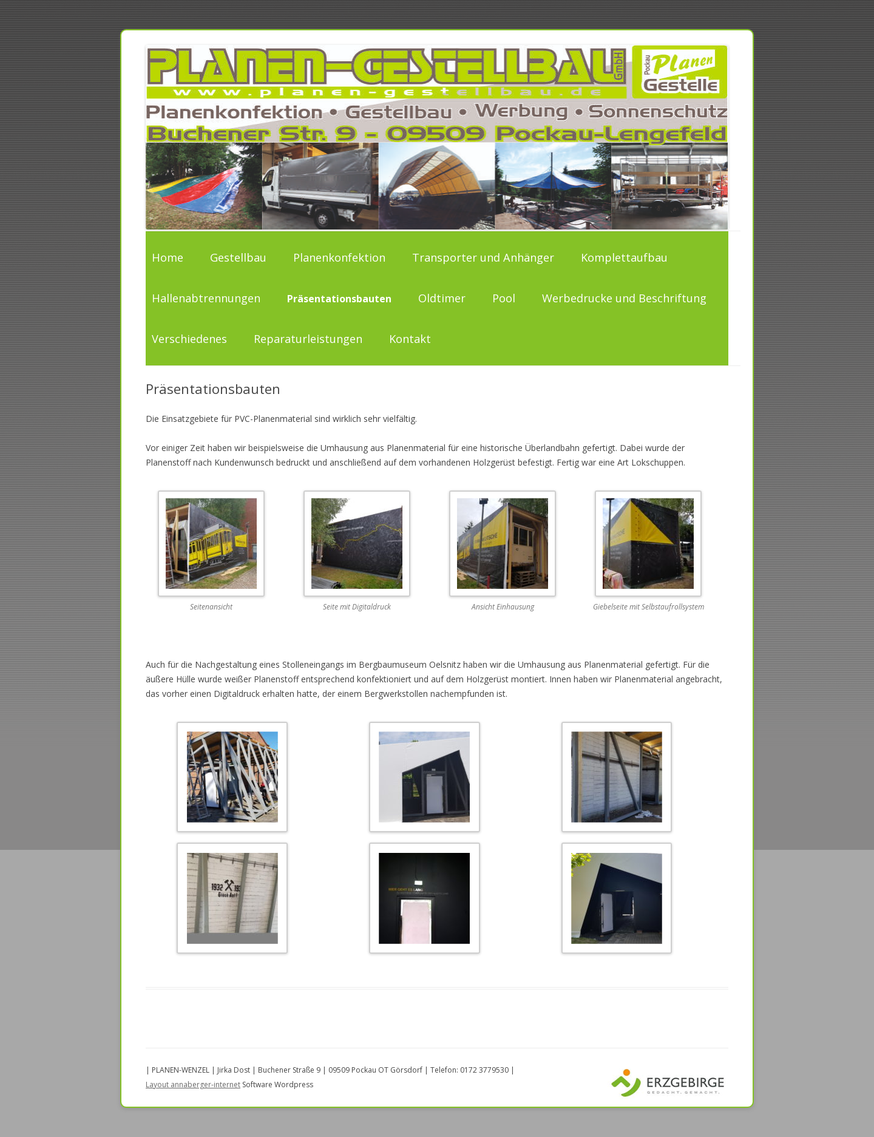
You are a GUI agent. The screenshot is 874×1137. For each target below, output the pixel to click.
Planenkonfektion (339, 257)
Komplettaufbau (624, 257)
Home (167, 257)
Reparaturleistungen (308, 338)
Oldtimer (442, 298)
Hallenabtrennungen (206, 298)
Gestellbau (238, 257)
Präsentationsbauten (339, 298)
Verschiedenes (189, 338)
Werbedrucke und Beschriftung (624, 298)
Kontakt (410, 338)
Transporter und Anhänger (483, 257)
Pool (503, 298)
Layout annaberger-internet (193, 1084)
